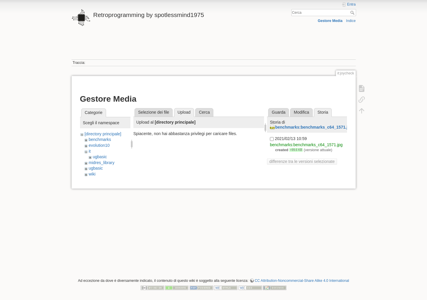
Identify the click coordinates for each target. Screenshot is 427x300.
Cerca (353, 13)
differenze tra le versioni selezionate (302, 161)
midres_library (101, 162)
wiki (92, 174)
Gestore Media (330, 21)
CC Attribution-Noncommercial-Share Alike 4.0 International (302, 281)
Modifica (301, 112)
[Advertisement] (214, 46)
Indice (351, 21)
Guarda (278, 112)
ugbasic (100, 156)
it (90, 151)
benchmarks (100, 139)
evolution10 (99, 145)
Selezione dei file (153, 112)
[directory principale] (102, 134)
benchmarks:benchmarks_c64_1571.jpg (314, 127)
